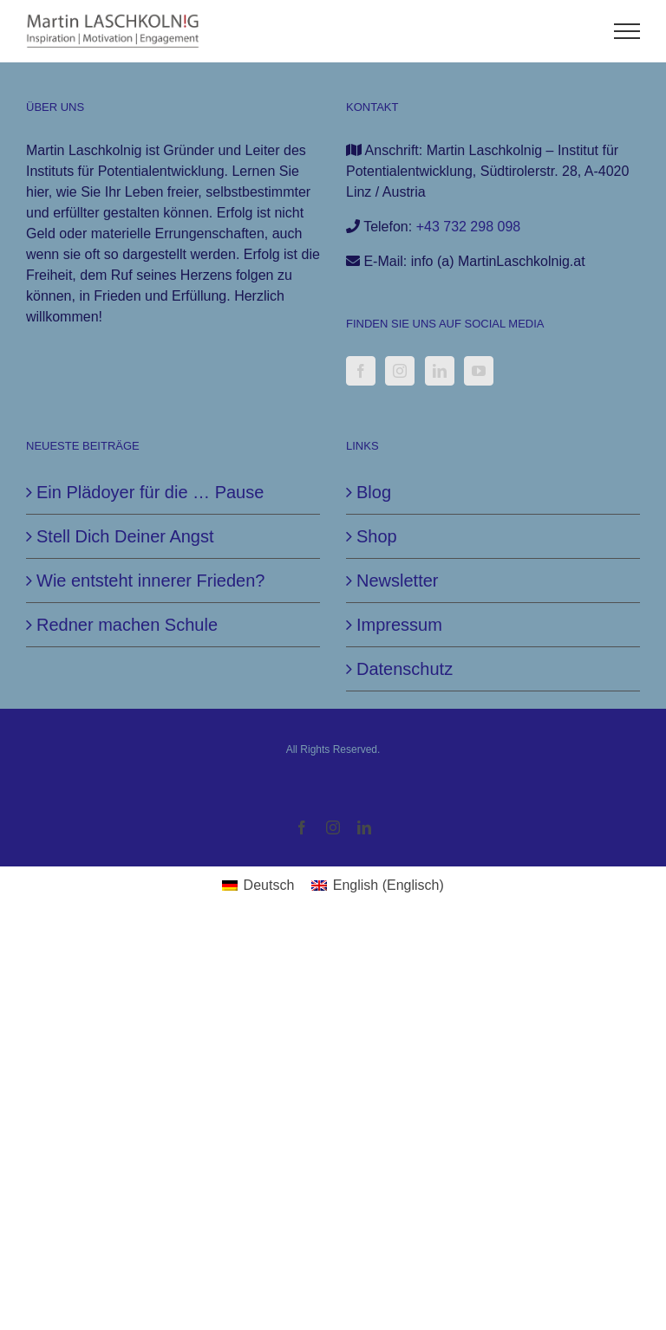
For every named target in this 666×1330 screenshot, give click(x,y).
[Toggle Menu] (627, 31)
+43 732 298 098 (468, 226)
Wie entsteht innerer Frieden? (150, 580)
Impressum (399, 624)
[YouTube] (478, 371)
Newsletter (397, 580)
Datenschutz (404, 668)
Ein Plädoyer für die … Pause (150, 492)
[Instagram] (400, 371)
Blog (373, 492)
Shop (376, 536)
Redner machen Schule (127, 624)
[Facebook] (360, 371)
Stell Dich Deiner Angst (125, 536)
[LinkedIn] (439, 371)
